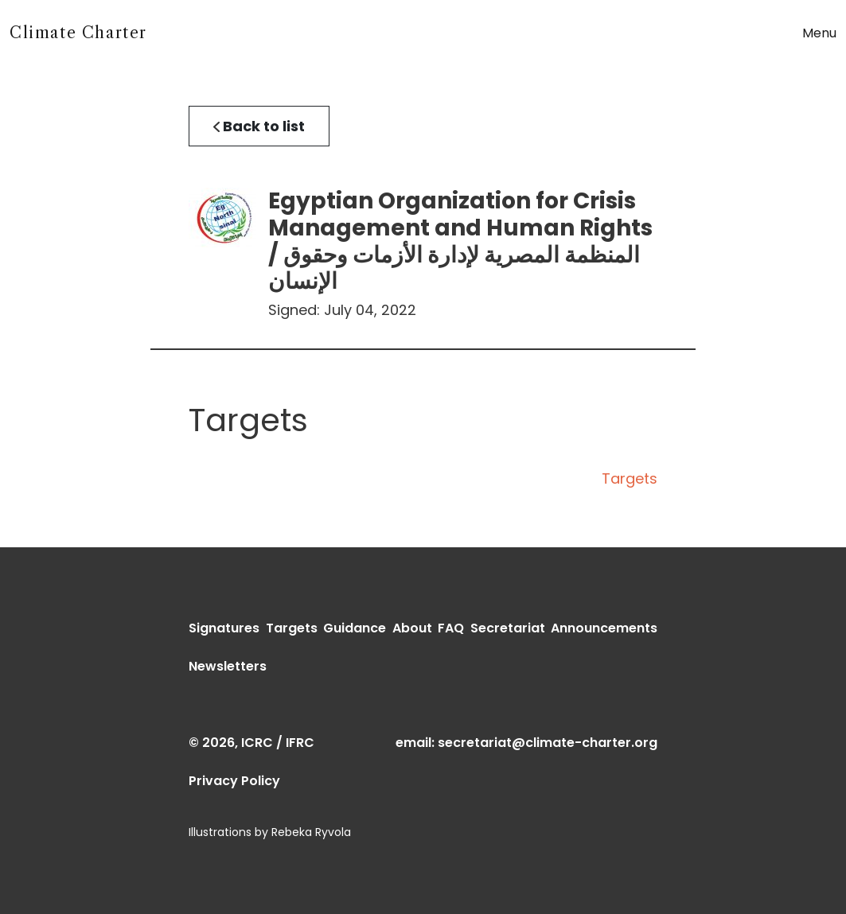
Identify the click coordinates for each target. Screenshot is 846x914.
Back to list (259, 126)
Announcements (604, 628)
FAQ (451, 628)
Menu (819, 33)
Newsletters (228, 666)
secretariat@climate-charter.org (547, 742)
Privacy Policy (234, 781)
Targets (629, 478)
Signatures (224, 628)
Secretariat (507, 628)
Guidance (354, 628)
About (412, 628)
